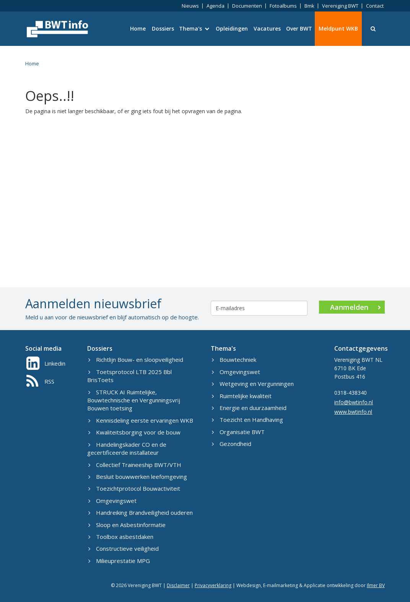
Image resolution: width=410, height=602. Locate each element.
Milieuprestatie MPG (119, 561)
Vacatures (267, 28)
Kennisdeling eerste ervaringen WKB (140, 420)
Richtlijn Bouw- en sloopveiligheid (135, 359)
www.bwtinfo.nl (353, 411)
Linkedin (45, 363)
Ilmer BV (376, 585)
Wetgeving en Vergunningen (253, 383)
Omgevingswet (112, 500)
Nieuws (190, 5)
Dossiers (163, 28)
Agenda (216, 5)
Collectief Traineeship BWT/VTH (134, 465)
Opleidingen (232, 28)
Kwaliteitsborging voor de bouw (134, 432)
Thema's (194, 28)
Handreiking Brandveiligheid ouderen (140, 512)
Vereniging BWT (340, 5)
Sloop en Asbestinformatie (127, 525)
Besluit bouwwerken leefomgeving (137, 476)
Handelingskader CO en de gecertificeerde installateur (126, 448)
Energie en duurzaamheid (249, 408)
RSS (40, 381)
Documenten (247, 5)
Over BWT (299, 28)
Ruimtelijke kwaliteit (242, 396)
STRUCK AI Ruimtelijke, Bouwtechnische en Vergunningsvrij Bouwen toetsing (133, 400)
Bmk (309, 5)
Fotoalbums (283, 5)
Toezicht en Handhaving (247, 419)
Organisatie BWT (238, 432)
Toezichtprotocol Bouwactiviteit (134, 488)
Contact (375, 5)
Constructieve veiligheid (123, 548)
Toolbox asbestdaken (120, 536)
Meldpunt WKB (338, 28)
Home (138, 28)
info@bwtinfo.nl (353, 402)
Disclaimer (178, 585)
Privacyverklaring (213, 585)
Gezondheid (231, 443)
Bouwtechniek (234, 359)
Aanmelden (355, 307)
